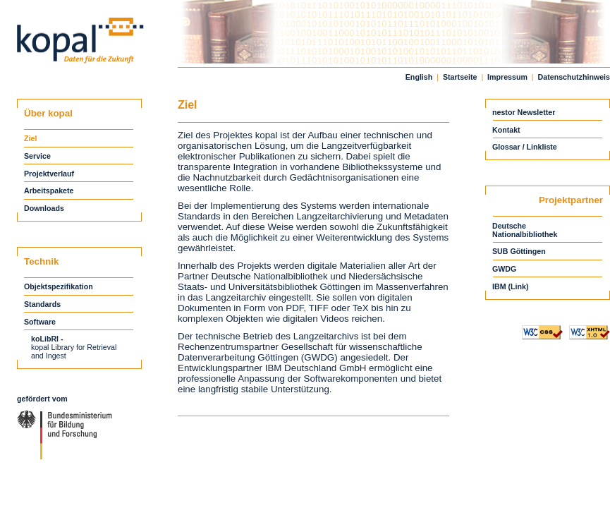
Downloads (44, 208)
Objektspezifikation (58, 286)
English (418, 77)
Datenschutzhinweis (574, 77)
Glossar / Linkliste (524, 147)
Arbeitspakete (48, 190)
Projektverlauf (49, 173)
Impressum (507, 77)
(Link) (518, 286)
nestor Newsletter (523, 112)
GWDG (504, 269)
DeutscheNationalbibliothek (524, 230)
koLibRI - (47, 338)
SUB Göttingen (519, 251)
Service (37, 156)
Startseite (460, 77)
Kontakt (506, 130)
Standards (42, 304)
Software (40, 322)
